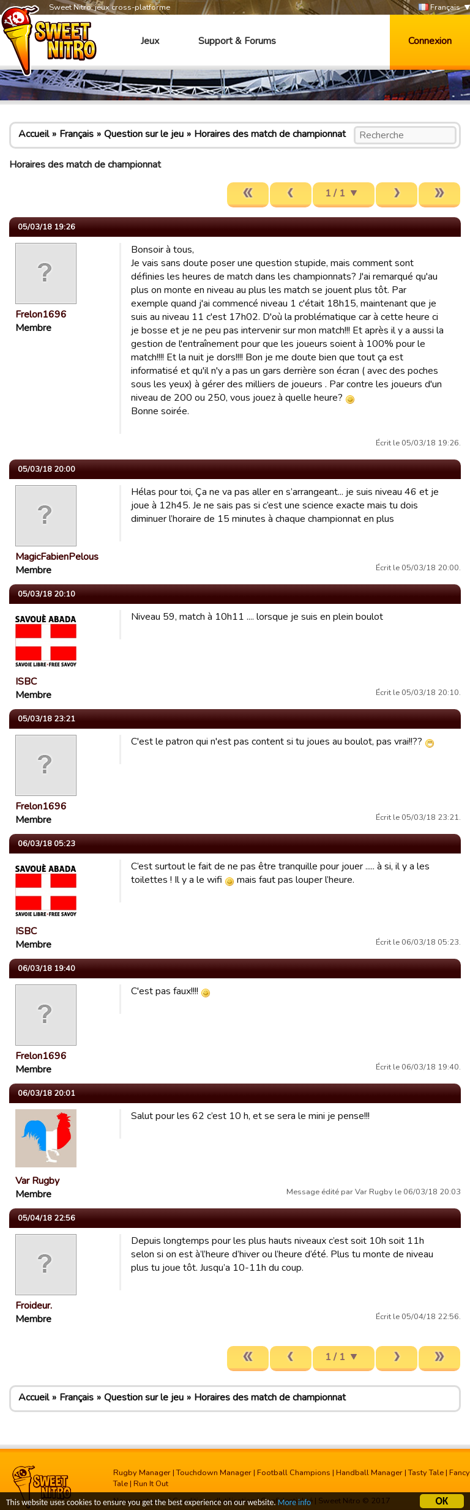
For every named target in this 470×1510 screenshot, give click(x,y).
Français (439, 7)
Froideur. (33, 1305)
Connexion (430, 41)
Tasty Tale (426, 1472)
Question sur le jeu (144, 134)
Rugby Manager (142, 1472)
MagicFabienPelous (57, 556)
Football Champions (293, 1472)
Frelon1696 (41, 314)
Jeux (150, 41)
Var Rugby (37, 1181)
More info (294, 1503)
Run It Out (150, 1483)
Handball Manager (369, 1472)
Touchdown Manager (214, 1472)
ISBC (26, 681)
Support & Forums (237, 41)
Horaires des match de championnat (270, 134)
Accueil (33, 134)
